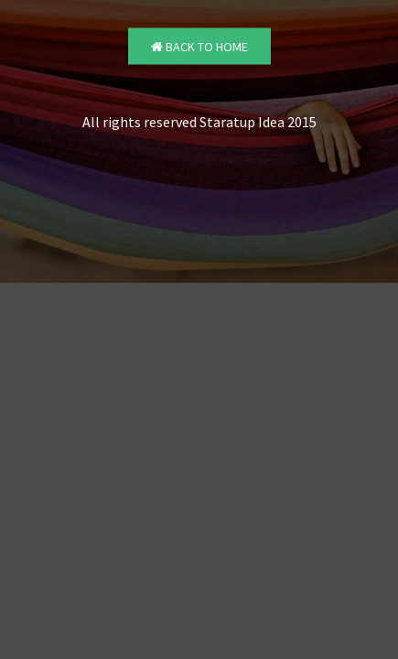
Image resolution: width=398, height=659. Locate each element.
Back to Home (199, 46)
